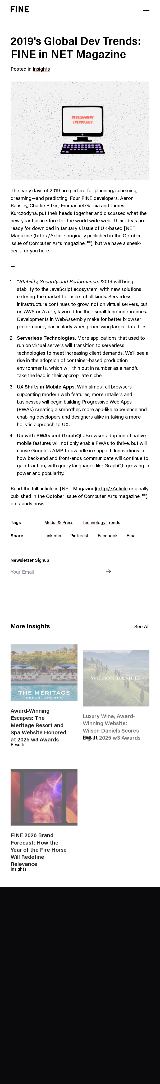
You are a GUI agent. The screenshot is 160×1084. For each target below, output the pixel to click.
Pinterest (79, 536)
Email (132, 536)
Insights (41, 69)
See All (141, 627)
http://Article (50, 236)
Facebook (107, 536)
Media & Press (58, 523)
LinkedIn (52, 536)
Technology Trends (101, 523)
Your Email (22, 572)
